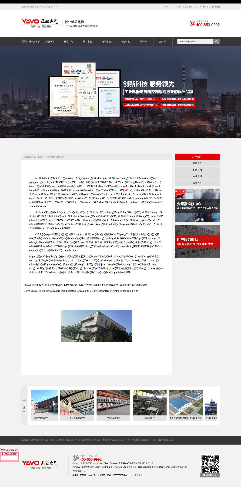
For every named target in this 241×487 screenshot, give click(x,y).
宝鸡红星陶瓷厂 (114, 418)
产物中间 (168, 7)
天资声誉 (197, 183)
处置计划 (68, 41)
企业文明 (197, 176)
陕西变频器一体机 (148, 440)
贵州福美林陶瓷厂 (78, 418)
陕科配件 (121, 440)
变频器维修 (187, 7)
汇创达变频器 (133, 440)
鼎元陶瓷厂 (151, 418)
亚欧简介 (197, 163)
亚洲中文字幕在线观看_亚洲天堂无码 (16, 2)
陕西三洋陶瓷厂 (42, 418)
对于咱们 (144, 41)
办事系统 (106, 41)
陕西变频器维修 (165, 440)
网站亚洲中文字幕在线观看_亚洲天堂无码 (31, 43)
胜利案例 (177, 7)
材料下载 (207, 7)
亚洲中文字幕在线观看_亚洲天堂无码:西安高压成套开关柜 (75, 440)
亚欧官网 (41, 157)
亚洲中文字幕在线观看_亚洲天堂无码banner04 (120, 92)
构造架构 (197, 170)
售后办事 (197, 7)
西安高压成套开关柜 (40, 440)
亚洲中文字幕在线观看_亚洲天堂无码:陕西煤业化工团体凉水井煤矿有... (187, 419)
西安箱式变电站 (109, 440)
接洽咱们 (216, 7)
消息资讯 (125, 41)
